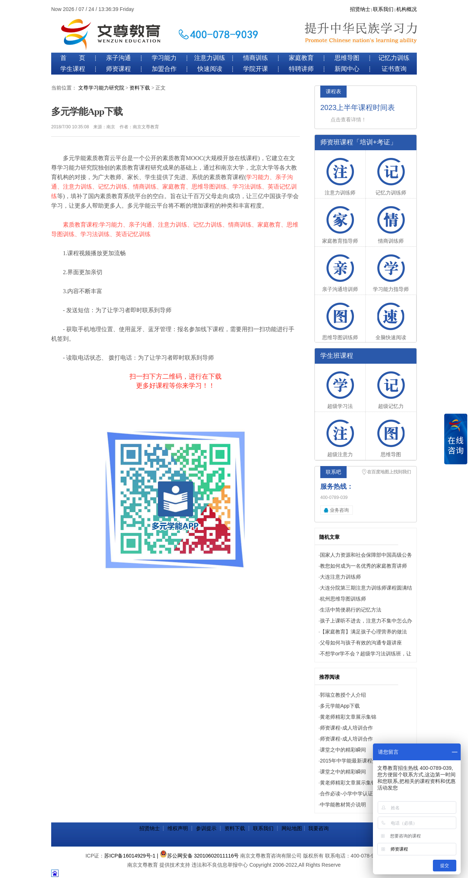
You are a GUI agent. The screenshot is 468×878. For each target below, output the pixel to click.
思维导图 (347, 57)
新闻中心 (347, 68)
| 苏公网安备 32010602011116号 (198, 856)
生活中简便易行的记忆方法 (350, 610)
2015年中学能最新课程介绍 (351, 761)
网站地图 (292, 828)
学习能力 (164, 57)
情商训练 (255, 57)
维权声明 (177, 828)
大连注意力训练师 (340, 577)
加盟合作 (164, 68)
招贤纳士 (360, 9)
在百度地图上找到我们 (389, 471)
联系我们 (383, 9)
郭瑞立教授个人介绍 (343, 695)
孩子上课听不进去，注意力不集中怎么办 (366, 621)
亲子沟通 (118, 57)
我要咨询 (318, 828)
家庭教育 (301, 57)
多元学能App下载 (340, 706)
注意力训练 (209, 57)
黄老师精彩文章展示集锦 (348, 717)
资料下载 (139, 88)
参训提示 (206, 828)
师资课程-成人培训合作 (346, 728)
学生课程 (72, 68)
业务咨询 (339, 510)
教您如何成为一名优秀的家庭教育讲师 (363, 566)
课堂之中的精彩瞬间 (343, 750)
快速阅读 (209, 68)
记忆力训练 (394, 57)
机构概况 (406, 9)
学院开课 (255, 68)
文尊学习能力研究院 (101, 88)
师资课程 (118, 68)
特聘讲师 (301, 68)
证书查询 (394, 68)
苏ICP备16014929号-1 (129, 856)
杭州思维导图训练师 (343, 599)
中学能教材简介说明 (343, 804)
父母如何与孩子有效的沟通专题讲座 (361, 643)
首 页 (72, 57)
